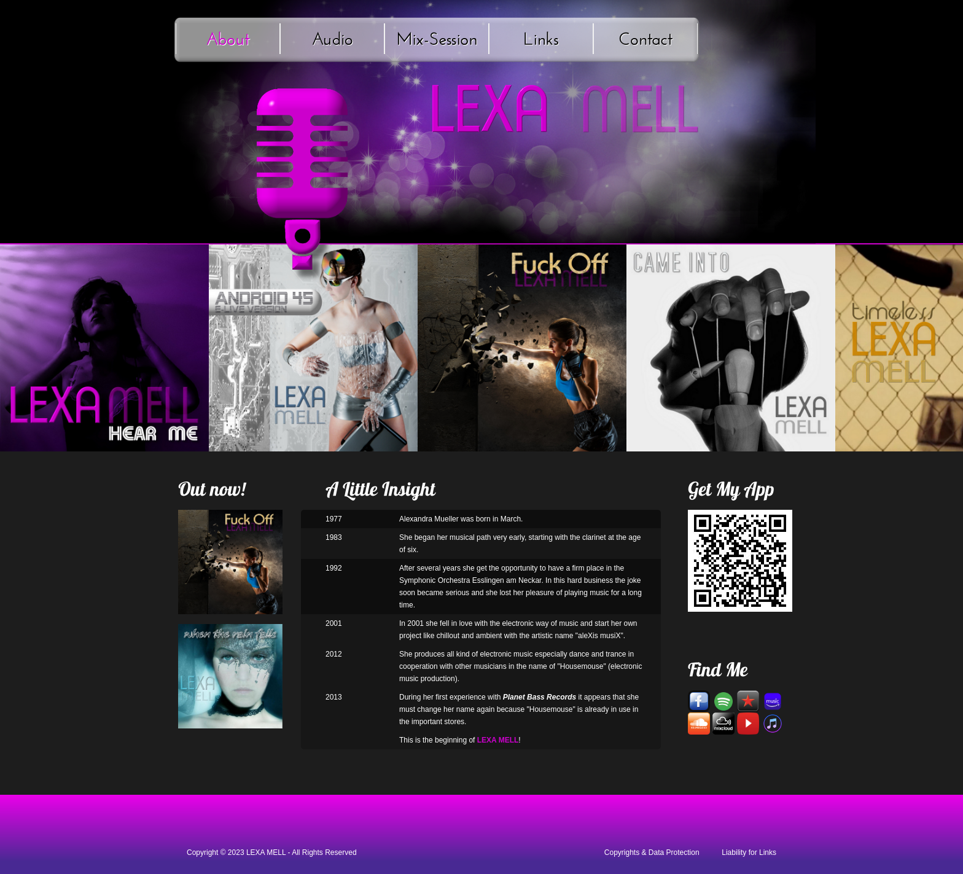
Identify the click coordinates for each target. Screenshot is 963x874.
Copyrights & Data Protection (652, 852)
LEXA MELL (266, 852)
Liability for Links (749, 852)
